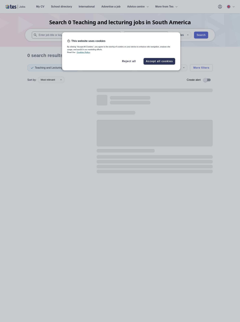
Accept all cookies (159, 61)
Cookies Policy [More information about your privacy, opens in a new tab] (83, 52)
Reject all (129, 61)
